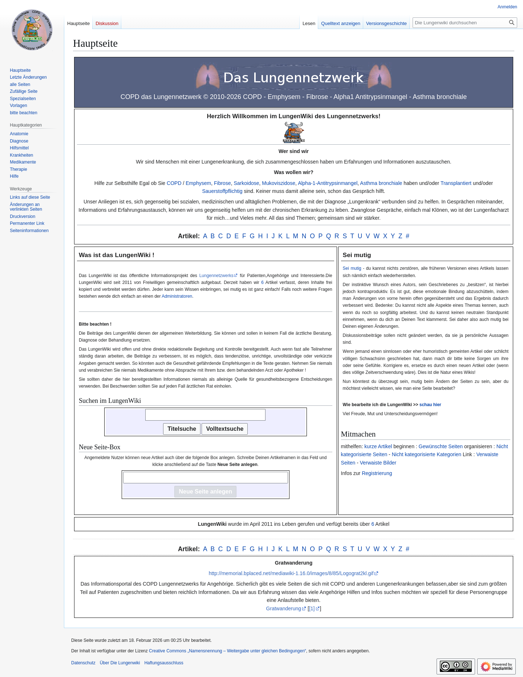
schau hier (430, 404)
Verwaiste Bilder (378, 463)
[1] (312, 608)
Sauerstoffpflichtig (222, 191)
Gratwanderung (283, 608)
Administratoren (177, 296)
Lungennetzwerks (216, 275)
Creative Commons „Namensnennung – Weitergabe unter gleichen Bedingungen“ (227, 650)
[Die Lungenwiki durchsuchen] (465, 22)
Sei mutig (352, 268)
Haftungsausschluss (163, 662)
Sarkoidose (246, 183)
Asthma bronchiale (381, 183)
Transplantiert (456, 183)
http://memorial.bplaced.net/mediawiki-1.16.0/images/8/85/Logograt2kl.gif (291, 573)
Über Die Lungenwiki (120, 662)
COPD (174, 183)
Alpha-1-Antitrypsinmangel (327, 183)
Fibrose (222, 183)
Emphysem (198, 183)
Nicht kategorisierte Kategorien (426, 454)
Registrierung (377, 473)
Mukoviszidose (278, 183)
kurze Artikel (378, 446)
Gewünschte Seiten (441, 446)
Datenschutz (83, 662)
